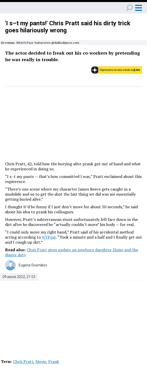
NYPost (49, 237)
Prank (53, 361)
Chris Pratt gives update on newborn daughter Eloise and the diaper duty (71, 252)
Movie (40, 361)
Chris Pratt (23, 361)
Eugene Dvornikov (33, 265)
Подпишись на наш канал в (119, 69)
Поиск (129, 8)
